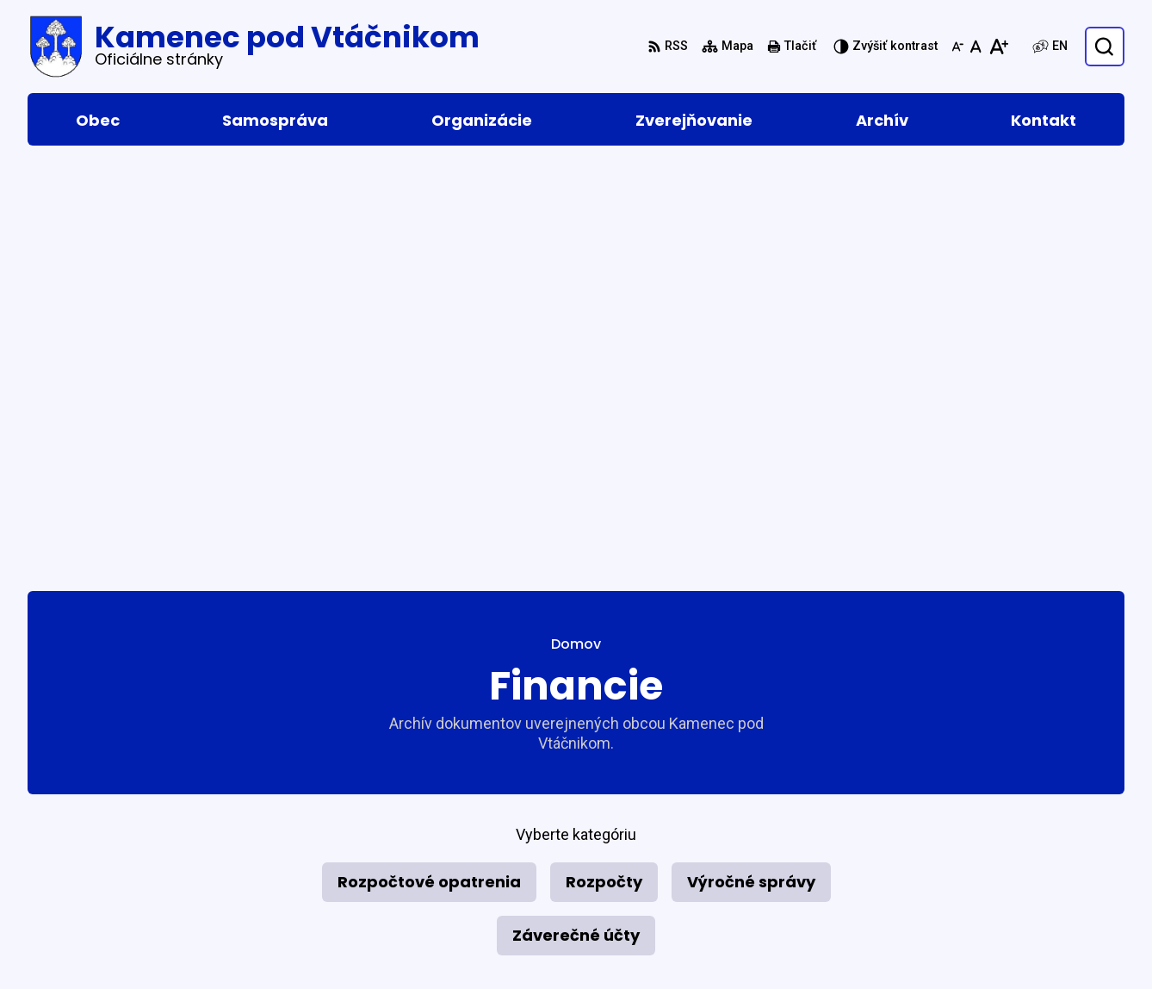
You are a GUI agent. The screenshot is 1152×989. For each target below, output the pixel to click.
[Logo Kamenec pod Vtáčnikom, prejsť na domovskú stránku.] (254, 46)
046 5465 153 (972, 886)
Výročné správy (751, 464)
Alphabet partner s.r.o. (263, 758)
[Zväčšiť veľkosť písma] (998, 46)
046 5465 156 (972, 865)
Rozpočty (604, 464)
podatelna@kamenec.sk (1008, 907)
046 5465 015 (972, 824)
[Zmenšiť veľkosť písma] (957, 46)
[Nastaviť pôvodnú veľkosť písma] (976, 46)
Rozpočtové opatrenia (429, 464)
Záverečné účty (576, 517)
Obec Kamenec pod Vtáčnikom (228, 775)
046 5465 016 (972, 845)
